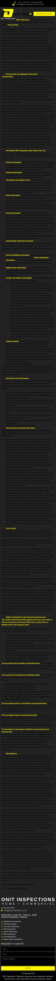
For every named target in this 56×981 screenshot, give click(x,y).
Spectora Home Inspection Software (39, 976)
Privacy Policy (10, 979)
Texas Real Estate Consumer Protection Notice (34, 979)
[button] (30, 14)
